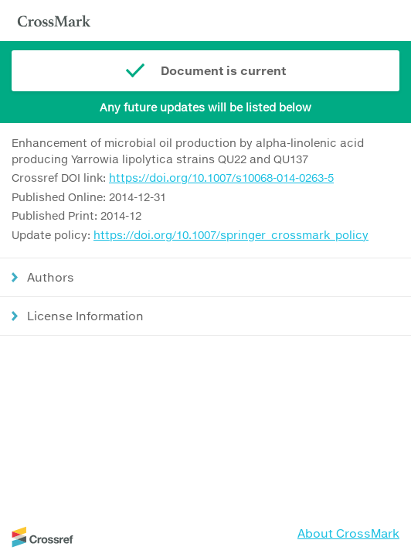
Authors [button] (50, 277)
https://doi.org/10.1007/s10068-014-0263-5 (221, 177)
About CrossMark (348, 533)
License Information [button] (85, 316)
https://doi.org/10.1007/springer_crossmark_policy (231, 234)
